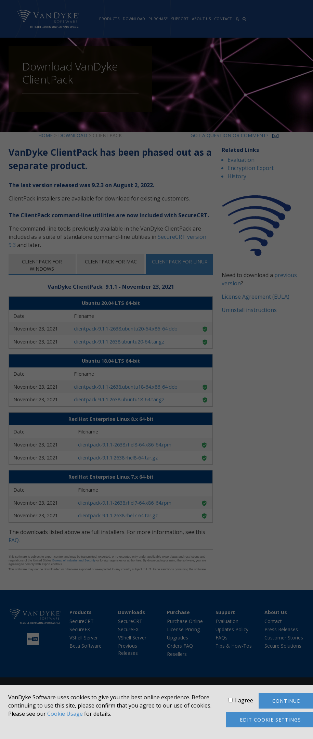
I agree (244, 700)
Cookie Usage (65, 713)
